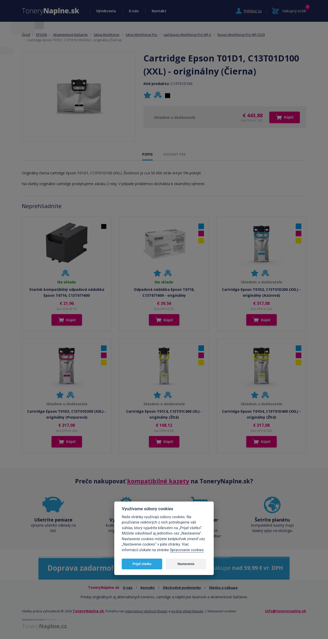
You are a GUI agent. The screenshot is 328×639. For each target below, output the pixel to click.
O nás (134, 10)
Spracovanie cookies (187, 550)
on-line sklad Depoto (187, 611)
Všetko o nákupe (223, 587)
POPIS (147, 154)
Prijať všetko (141, 564)
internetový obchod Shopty (146, 611)
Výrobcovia (106, 10)
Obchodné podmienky (182, 587)
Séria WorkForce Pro (141, 34)
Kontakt (159, 10)
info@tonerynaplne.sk (285, 611)
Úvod (26, 34)
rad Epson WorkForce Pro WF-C (187, 34)
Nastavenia (186, 564)
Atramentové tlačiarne (70, 34)
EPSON (41, 34)
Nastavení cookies (222, 611)
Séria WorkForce (106, 34)
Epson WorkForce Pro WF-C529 (241, 34)
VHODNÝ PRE (174, 154)
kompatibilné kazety (158, 481)
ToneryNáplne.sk (88, 611)
